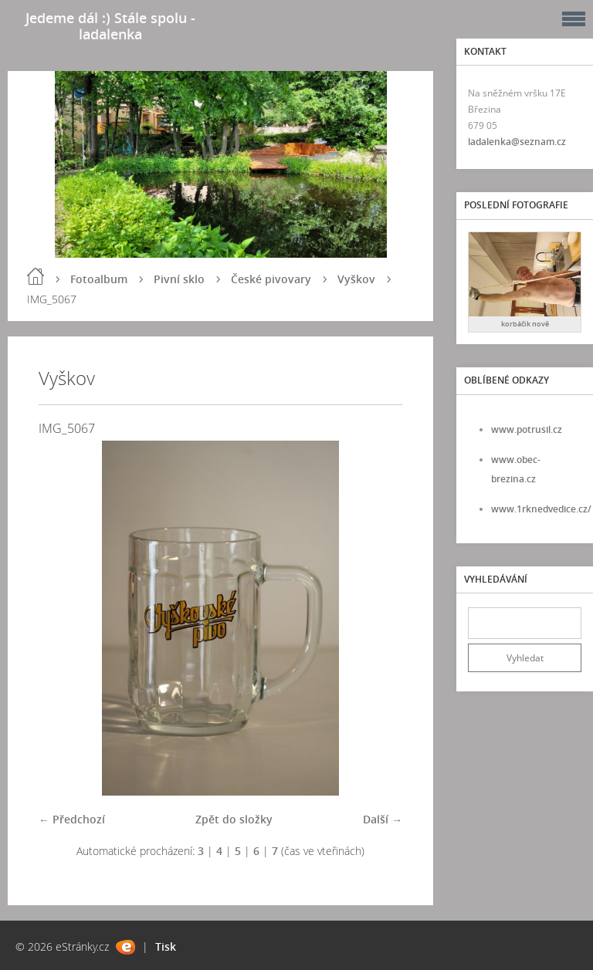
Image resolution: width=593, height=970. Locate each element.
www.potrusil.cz (526, 429)
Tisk (165, 946)
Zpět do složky (234, 819)
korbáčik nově (525, 324)
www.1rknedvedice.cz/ (541, 508)
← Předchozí (72, 819)
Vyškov (356, 279)
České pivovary (271, 279)
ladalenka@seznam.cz (517, 141)
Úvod (35, 276)
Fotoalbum (98, 279)
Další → (382, 819)
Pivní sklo (179, 279)
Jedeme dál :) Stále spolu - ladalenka (110, 25)
